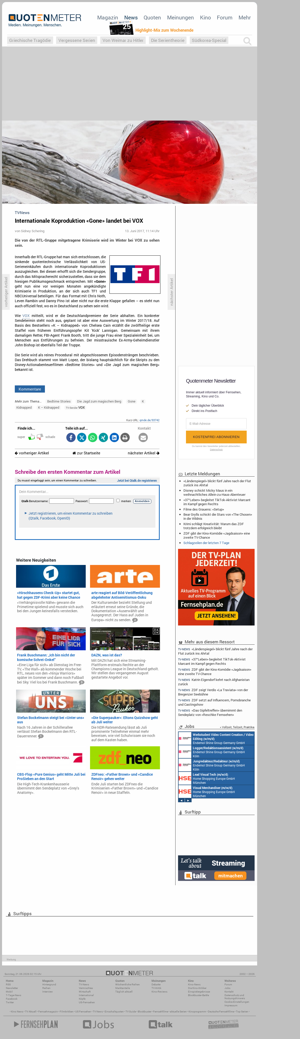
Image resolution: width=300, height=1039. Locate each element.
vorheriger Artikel (32, 453)
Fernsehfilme (160, 1011)
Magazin (107, 17)
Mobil (9, 991)
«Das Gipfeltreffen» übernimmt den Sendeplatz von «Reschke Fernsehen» (210, 712)
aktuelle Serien (178, 1011)
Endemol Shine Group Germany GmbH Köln (216, 738)
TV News (98, 1011)
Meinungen (180, 17)
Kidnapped (24, 407)
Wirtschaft (85, 991)
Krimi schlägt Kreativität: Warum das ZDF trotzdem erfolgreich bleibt (213, 526)
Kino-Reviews (159, 991)
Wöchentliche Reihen (127, 984)
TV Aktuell (30, 1011)
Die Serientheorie (167, 40)
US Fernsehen (83, 1011)
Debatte (156, 984)
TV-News (84, 984)
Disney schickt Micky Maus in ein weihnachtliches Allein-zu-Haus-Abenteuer (214, 492)
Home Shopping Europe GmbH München (207, 778)
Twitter (10, 1002)
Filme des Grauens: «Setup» (203, 509)
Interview (47, 991)
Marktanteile (122, 988)
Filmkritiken (66, 1011)
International (86, 995)
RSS (8, 984)
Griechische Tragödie (30, 40)
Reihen (46, 988)
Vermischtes (86, 988)
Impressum (231, 1005)
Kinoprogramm (197, 1011)
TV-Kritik (156, 988)
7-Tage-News (13, 995)
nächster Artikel (143, 453)
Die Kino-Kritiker (197, 988)
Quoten (152, 17)
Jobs (227, 988)
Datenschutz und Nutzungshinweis (234, 997)
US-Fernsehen (87, 1002)
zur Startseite (86, 453)
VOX (26, 315)
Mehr (245, 17)
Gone (131, 401)
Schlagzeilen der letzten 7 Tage (206, 542)
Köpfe (82, 998)
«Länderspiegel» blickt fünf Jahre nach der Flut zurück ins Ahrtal (217, 483)
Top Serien (242, 1011)
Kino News (17, 1011)
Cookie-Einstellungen (236, 1001)
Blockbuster (144, 1011)
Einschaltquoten (114, 1011)
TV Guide (131, 1011)
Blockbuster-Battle (198, 995)
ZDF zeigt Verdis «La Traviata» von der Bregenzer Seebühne (213, 692)
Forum (224, 17)
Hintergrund (49, 984)
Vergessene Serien (76, 40)
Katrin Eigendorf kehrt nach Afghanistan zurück (213, 682)
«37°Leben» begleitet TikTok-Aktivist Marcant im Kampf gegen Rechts (217, 502)
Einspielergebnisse (199, 991)
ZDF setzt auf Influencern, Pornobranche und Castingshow (214, 702)
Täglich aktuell (124, 991)
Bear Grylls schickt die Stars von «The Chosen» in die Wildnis (217, 516)
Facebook (11, 998)
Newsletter (12, 988)
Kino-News (194, 984)
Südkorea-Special (209, 40)
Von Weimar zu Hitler (123, 40)
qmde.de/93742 (149, 420)
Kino (205, 17)
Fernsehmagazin (48, 1011)
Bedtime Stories (59, 401)
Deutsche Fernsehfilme (221, 1011)
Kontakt (228, 991)
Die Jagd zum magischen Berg (99, 401)
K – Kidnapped (48, 407)
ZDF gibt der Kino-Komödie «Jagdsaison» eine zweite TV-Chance (216, 535)
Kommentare (30, 389)
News (131, 17)
